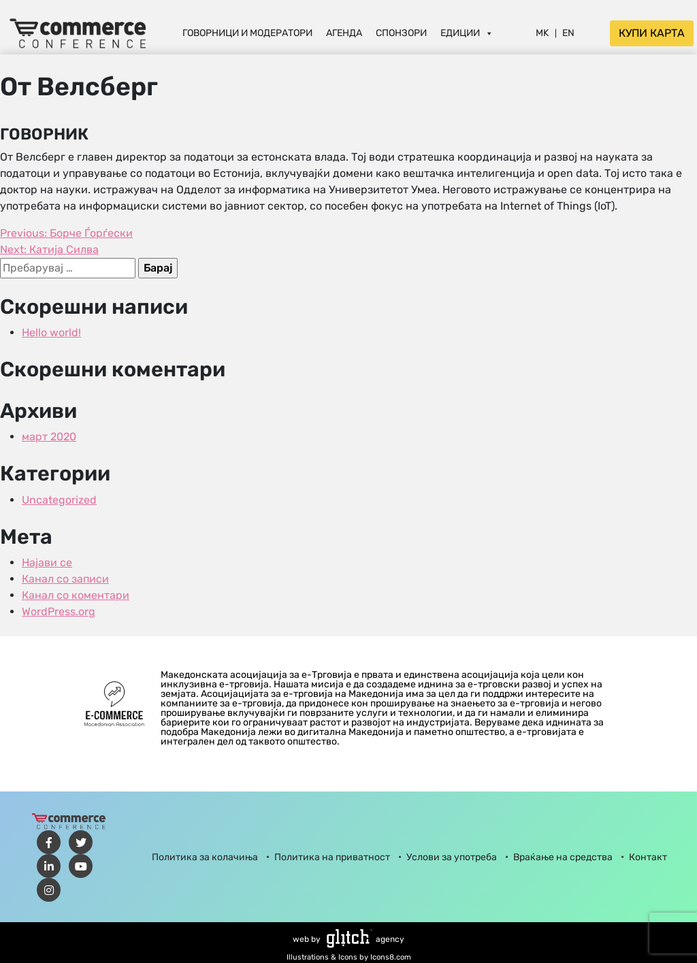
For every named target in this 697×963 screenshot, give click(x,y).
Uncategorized (59, 499)
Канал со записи (65, 578)
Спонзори (401, 33)
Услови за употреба (451, 857)
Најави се (47, 562)
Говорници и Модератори (247, 33)
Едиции (466, 33)
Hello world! (51, 332)
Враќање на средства (563, 857)
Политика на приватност (332, 857)
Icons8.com (390, 957)
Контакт (648, 857)
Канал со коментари (75, 595)
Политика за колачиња (205, 857)
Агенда (344, 33)
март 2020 (49, 436)
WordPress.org (58, 611)
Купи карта (652, 33)
